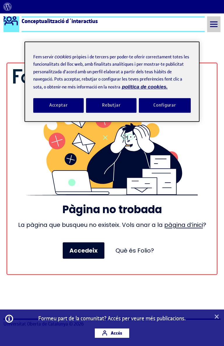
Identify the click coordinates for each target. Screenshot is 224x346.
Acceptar (58, 105)
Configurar (164, 105)
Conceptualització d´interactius (60, 21)
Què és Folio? (135, 250)
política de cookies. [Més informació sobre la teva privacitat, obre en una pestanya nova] (145, 87)
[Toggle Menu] (214, 24)
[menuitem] (7, 6)
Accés (112, 333)
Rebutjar (111, 105)
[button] (216, 317)
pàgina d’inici (183, 225)
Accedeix (83, 250)
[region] (112, 81)
